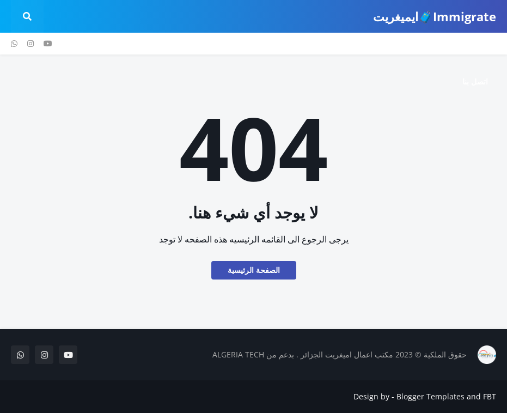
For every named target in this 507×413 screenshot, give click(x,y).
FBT (489, 396)
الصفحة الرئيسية (254, 270)
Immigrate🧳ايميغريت (434, 16)
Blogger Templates (430, 396)
